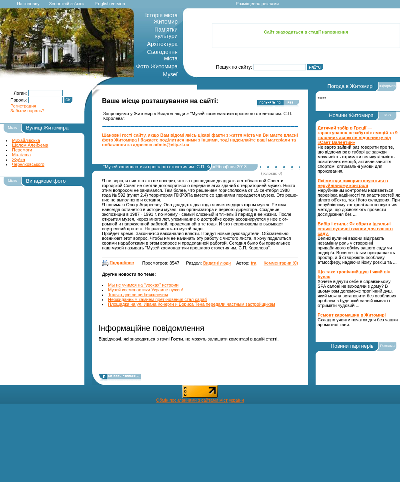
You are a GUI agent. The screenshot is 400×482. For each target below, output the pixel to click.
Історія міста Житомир (161, 18)
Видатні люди (171, 113)
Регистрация (23, 106)
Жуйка (18, 159)
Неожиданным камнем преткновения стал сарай (157, 299)
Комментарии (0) (281, 263)
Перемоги (22, 149)
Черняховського (28, 164)
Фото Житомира (157, 66)
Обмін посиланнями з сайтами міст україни (200, 400)
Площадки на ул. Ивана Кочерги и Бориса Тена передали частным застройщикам (191, 304)
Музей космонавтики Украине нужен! (145, 289)
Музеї (170, 74)
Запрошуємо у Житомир (127, 113)
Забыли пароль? (27, 110)
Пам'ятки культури (166, 32)
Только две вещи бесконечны (138, 294)
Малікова (21, 154)
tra (253, 263)
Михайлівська (26, 140)
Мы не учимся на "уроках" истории (143, 285)
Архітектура (162, 44)
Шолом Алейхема (30, 145)
